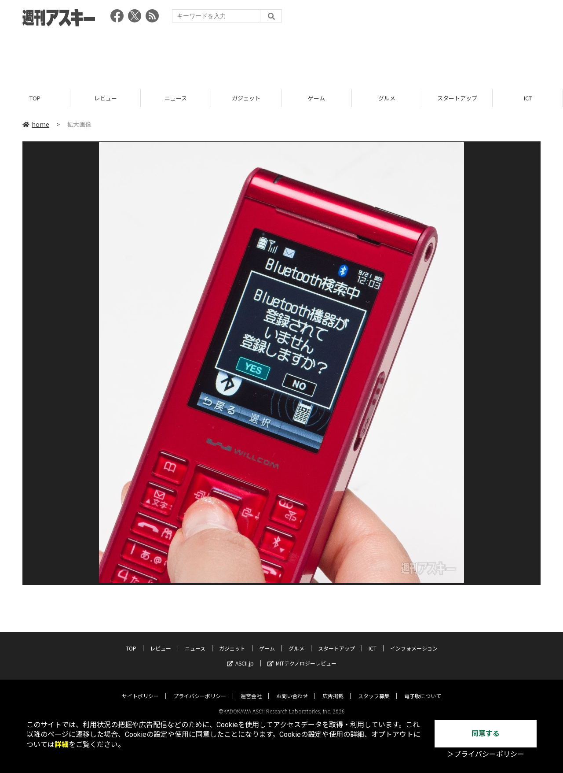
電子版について (422, 688)
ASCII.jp (240, 655)
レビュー (105, 98)
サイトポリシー (140, 688)
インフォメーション (414, 640)
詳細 (62, 744)
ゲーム (316, 98)
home (35, 124)
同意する (486, 733)
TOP (34, 98)
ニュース (176, 98)
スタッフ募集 (374, 688)
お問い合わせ (292, 688)
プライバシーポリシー (199, 688)
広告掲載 (333, 688)
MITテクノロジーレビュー (301, 655)
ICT (528, 98)
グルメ (386, 98)
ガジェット (246, 98)
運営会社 (251, 688)
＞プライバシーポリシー (485, 754)
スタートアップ (457, 98)
